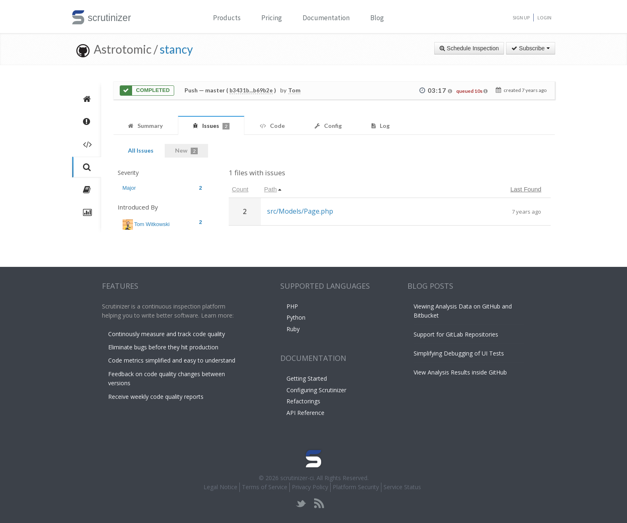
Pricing (271, 17)
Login (544, 17)
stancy (176, 49)
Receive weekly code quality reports (155, 396)
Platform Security (356, 487)
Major (162, 188)
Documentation (326, 17)
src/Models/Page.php (300, 211)
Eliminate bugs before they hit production (163, 347)
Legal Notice (220, 487)
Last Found (525, 189)
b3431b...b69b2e (251, 90)
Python (295, 317)
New (186, 150)
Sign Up (521, 17)
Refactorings (303, 401)
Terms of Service (264, 487)
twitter (301, 503)
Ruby (293, 329)
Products (227, 17)
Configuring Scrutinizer (316, 390)
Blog (377, 17)
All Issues (141, 150)
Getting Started (306, 378)
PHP (292, 306)
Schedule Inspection (469, 48)
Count (240, 189)
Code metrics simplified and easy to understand (171, 360)
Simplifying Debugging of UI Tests (459, 353)
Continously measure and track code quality (166, 334)
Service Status (402, 487)
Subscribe (530, 48)
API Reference (305, 413)
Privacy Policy (310, 487)
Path (270, 189)
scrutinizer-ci (297, 478)
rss (319, 503)
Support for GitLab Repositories (456, 334)
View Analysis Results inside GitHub (460, 372)
